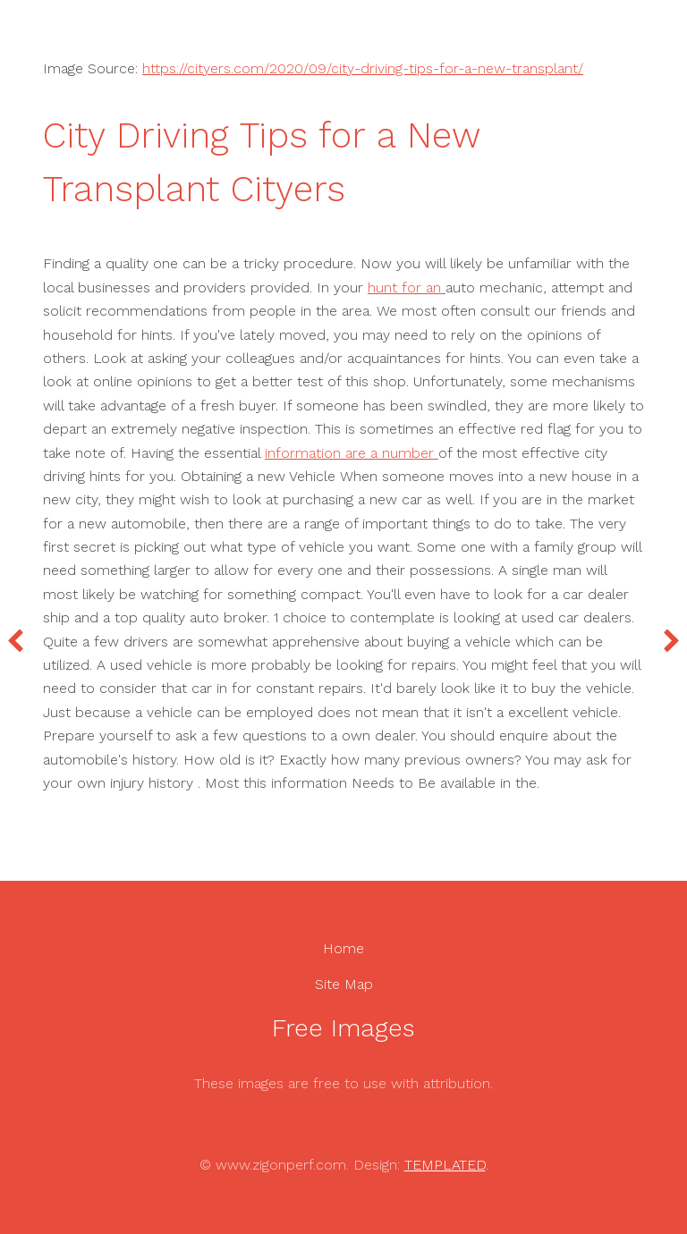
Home (343, 948)
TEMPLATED (445, 1164)
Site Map (344, 984)
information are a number (351, 452)
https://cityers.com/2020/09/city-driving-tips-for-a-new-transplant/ (362, 68)
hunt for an (406, 287)
